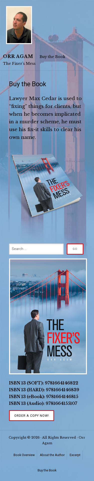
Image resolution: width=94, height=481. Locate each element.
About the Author (52, 455)
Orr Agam (18, 56)
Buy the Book (47, 470)
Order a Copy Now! (31, 415)
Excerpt (75, 455)
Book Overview (24, 455)
